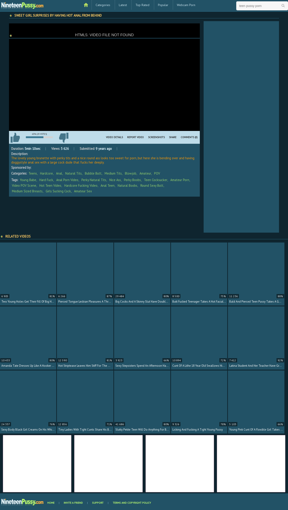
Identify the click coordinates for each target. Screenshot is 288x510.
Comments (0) (189, 137)
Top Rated (142, 5)
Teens (33, 173)
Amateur (145, 173)
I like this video (15, 138)
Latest (123, 5)
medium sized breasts (27, 191)
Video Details (114, 137)
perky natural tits (93, 180)
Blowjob (130, 173)
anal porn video (67, 180)
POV (157, 173)
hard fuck (46, 180)
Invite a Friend (73, 502)
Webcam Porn (186, 5)
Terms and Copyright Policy (132, 502)
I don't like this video (64, 138)
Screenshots (156, 137)
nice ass (115, 180)
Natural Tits (73, 173)
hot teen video (50, 185)
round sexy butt (151, 185)
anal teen (108, 185)
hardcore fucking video (80, 185)
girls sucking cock (58, 191)
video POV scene (24, 185)
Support (98, 502)
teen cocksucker (155, 180)
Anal (59, 173)
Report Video (135, 137)
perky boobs (132, 180)
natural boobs (127, 185)
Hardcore (46, 173)
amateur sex (83, 191)
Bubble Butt (93, 173)
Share (172, 137)
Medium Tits (113, 173)
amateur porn (179, 180)
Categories (103, 5)
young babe (28, 180)
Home (50, 502)
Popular (163, 5)
